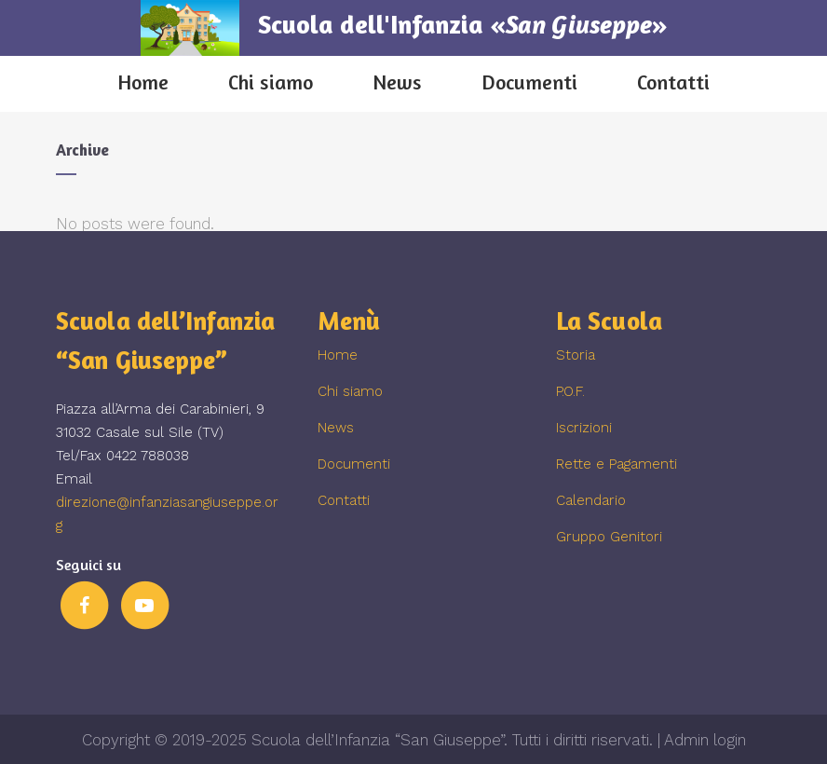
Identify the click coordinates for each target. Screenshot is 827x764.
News (336, 427)
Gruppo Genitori (609, 536)
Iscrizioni (584, 427)
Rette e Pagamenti (616, 464)
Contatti (344, 500)
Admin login (705, 739)
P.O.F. (570, 391)
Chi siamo (350, 391)
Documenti (354, 464)
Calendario (591, 500)
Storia (575, 355)
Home (338, 355)
